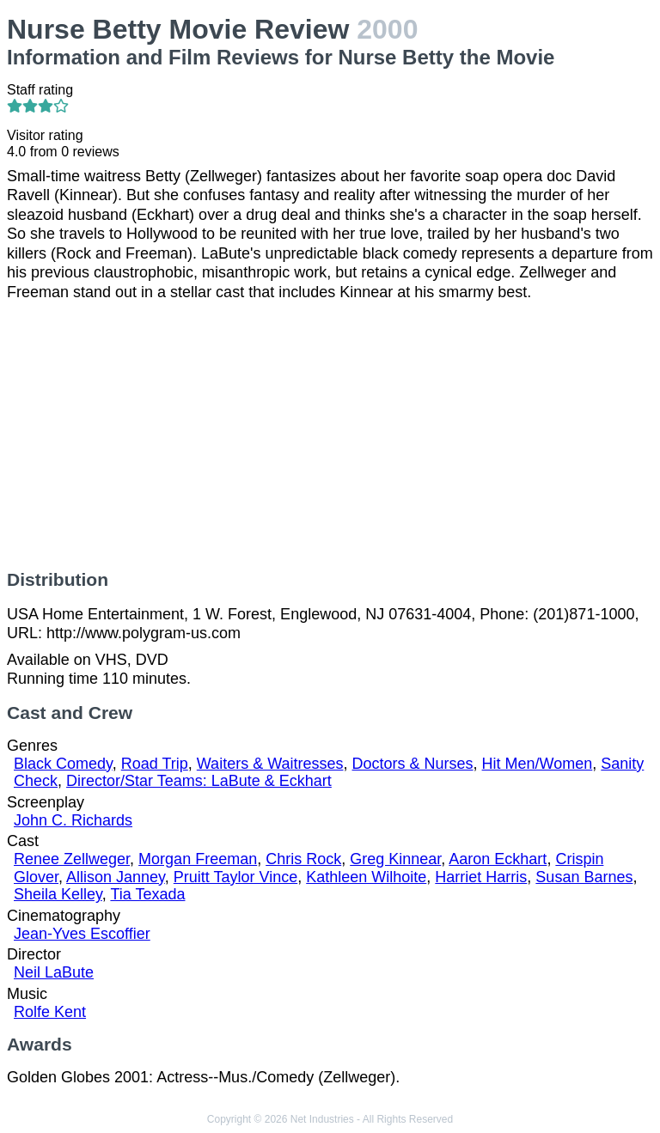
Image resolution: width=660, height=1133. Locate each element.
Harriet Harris (481, 877)
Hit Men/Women (537, 763)
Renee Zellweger (72, 859)
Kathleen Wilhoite (366, 877)
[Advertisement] (330, 435)
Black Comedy (63, 763)
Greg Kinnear (395, 859)
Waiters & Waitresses (270, 763)
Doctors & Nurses (413, 763)
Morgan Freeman (197, 859)
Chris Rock (303, 859)
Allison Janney (115, 877)
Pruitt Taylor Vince (235, 877)
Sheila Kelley (58, 894)
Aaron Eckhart (498, 859)
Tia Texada (147, 894)
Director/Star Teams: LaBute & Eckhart (199, 780)
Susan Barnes (583, 877)
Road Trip (154, 763)
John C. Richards (73, 820)
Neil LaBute (54, 972)
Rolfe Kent (50, 1011)
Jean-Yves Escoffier (82, 933)
